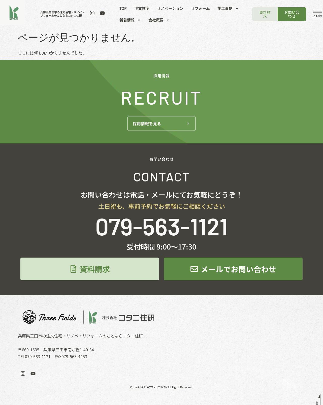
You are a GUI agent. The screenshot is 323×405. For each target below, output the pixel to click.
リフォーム (200, 8)
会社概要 (159, 20)
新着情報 (130, 20)
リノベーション (170, 8)
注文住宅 (141, 8)
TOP (123, 8)
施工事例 (228, 8)
